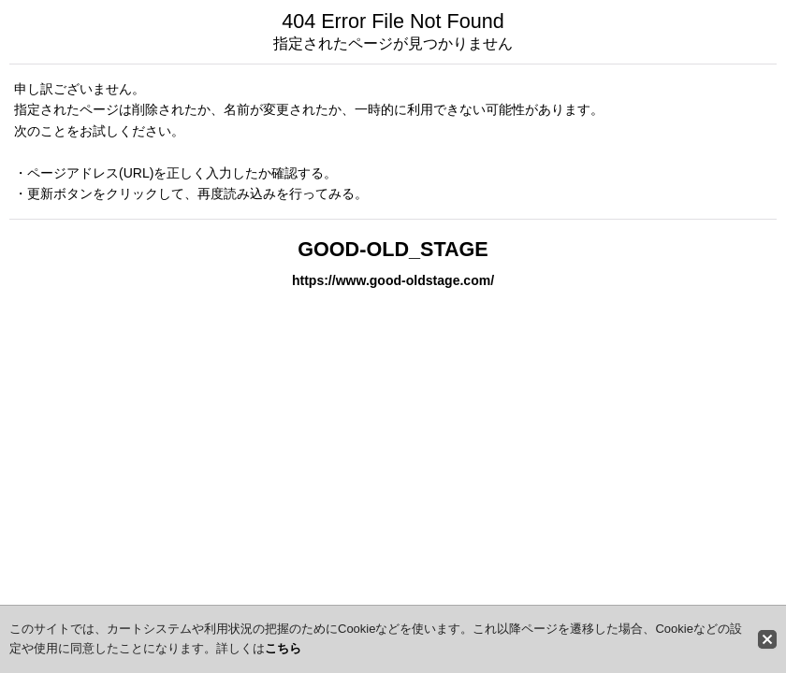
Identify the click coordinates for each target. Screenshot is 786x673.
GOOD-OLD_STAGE (393, 249)
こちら (283, 648)
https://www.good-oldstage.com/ (393, 280)
